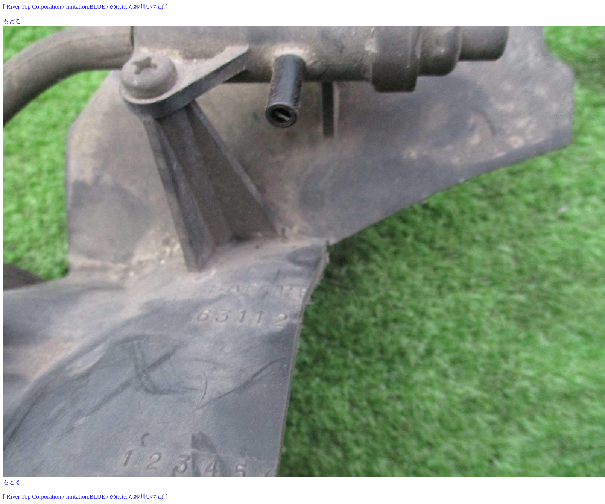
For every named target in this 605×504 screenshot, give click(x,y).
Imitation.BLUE (85, 6)
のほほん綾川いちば (137, 6)
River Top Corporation (33, 6)
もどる (12, 21)
